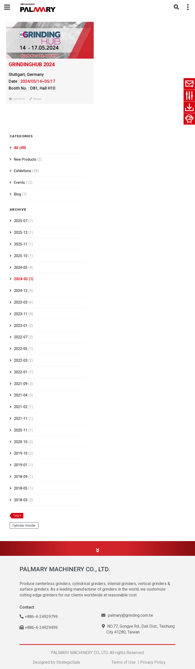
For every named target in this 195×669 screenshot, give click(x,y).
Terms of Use (123, 662)
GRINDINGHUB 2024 (32, 64)
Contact (27, 607)
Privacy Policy (153, 662)
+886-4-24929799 (39, 616)
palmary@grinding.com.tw (127, 615)
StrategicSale (68, 662)
